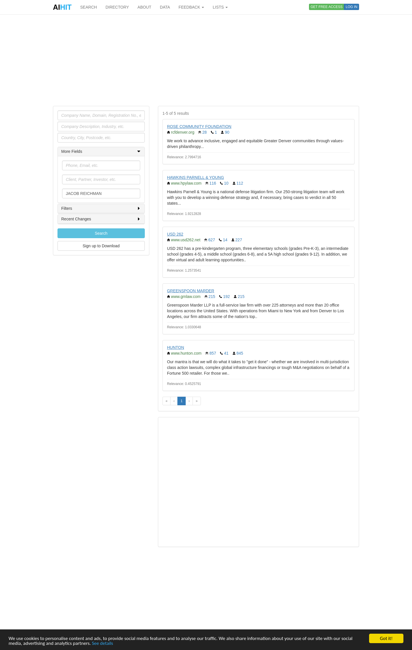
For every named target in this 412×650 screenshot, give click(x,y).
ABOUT (144, 7)
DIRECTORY (117, 7)
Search (101, 233)
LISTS (220, 7)
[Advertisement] (206, 60)
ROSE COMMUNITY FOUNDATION (199, 126)
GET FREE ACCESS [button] (327, 7)
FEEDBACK (191, 7)
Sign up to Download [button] (101, 246)
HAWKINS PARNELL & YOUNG (195, 177)
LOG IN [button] (351, 7)
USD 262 (175, 234)
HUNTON (175, 347)
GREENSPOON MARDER (190, 291)
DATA (165, 7)
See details (102, 644)
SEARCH (88, 7)
